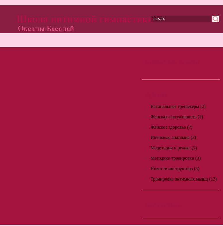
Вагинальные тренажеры (175, 106)
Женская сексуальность (174, 116)
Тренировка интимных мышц (179, 178)
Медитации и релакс (171, 147)
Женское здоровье (168, 127)
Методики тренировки (172, 158)
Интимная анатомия (170, 137)
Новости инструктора (172, 168)
